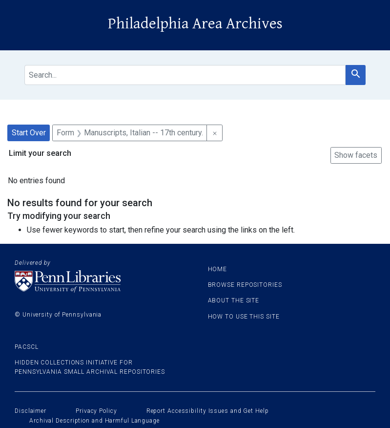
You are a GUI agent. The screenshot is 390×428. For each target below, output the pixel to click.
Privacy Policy (96, 410)
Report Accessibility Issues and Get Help (207, 410)
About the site (234, 300)
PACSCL (26, 346)
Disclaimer (30, 410)
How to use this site (244, 316)
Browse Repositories (245, 284)
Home (217, 269)
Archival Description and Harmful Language (94, 420)
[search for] (185, 75)
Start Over (29, 132)
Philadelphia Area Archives (195, 24)
